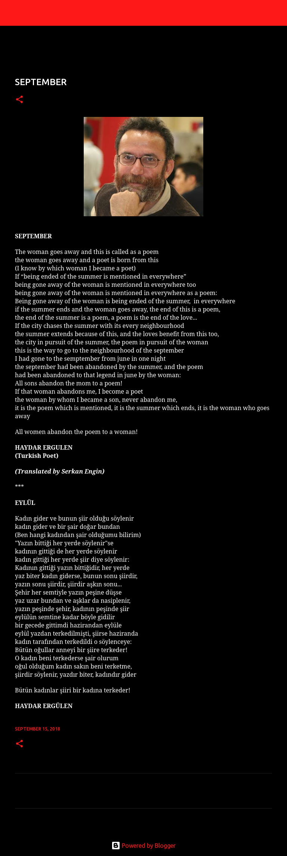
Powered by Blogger (143, 845)
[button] (19, 100)
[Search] (154, 13)
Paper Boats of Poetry (82, 12)
